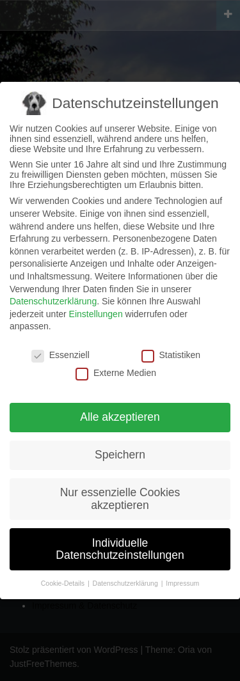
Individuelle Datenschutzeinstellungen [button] (120, 549)
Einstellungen (96, 314)
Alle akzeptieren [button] (120, 417)
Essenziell (60, 355)
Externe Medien (116, 373)
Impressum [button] (182, 583)
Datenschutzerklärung (53, 301)
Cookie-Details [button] (63, 583)
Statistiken (171, 355)
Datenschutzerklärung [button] (126, 583)
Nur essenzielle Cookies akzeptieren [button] (120, 499)
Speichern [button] (120, 454)
